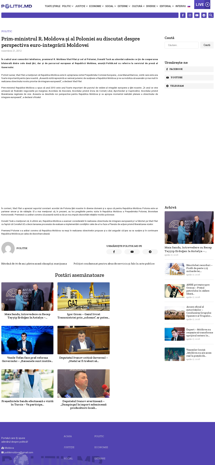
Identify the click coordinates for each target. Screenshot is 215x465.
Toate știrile (53, 6)
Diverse (151, 6)
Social (110, 6)
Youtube (174, 77)
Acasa (68, 396)
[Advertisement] (79, 123)
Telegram (175, 85)
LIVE (203, 4)
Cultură (137, 6)
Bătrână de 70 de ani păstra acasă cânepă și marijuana (34, 263)
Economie (96, 6)
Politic (67, 6)
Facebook (174, 69)
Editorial (165, 6)
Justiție (81, 6)
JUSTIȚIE (69, 407)
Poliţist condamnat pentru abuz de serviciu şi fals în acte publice (114, 263)
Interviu (180, 6)
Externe (123, 6)
